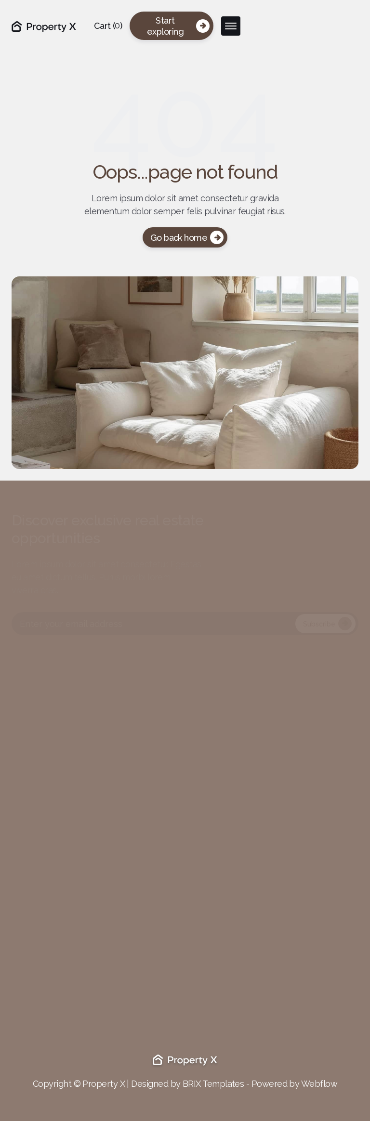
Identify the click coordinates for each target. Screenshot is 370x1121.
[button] (108, 25)
